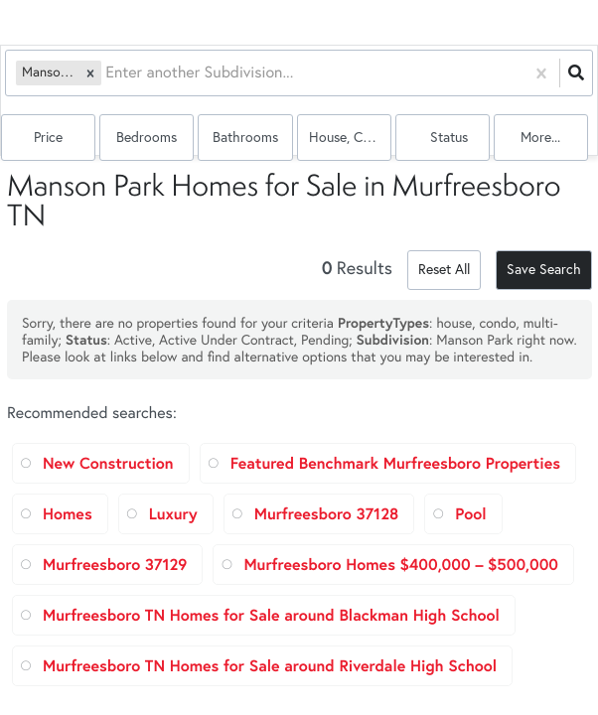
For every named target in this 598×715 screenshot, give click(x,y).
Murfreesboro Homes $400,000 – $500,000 (400, 564)
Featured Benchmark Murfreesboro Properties (395, 463)
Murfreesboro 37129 (115, 564)
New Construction (108, 463)
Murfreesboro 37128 (326, 513)
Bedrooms (146, 137)
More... (540, 137)
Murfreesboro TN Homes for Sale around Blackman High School (271, 615)
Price (48, 137)
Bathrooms (245, 137)
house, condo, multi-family (350, 137)
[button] (90, 73)
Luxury (173, 513)
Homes (67, 513)
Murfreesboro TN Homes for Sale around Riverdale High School (270, 665)
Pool (470, 513)
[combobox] (107, 73)
